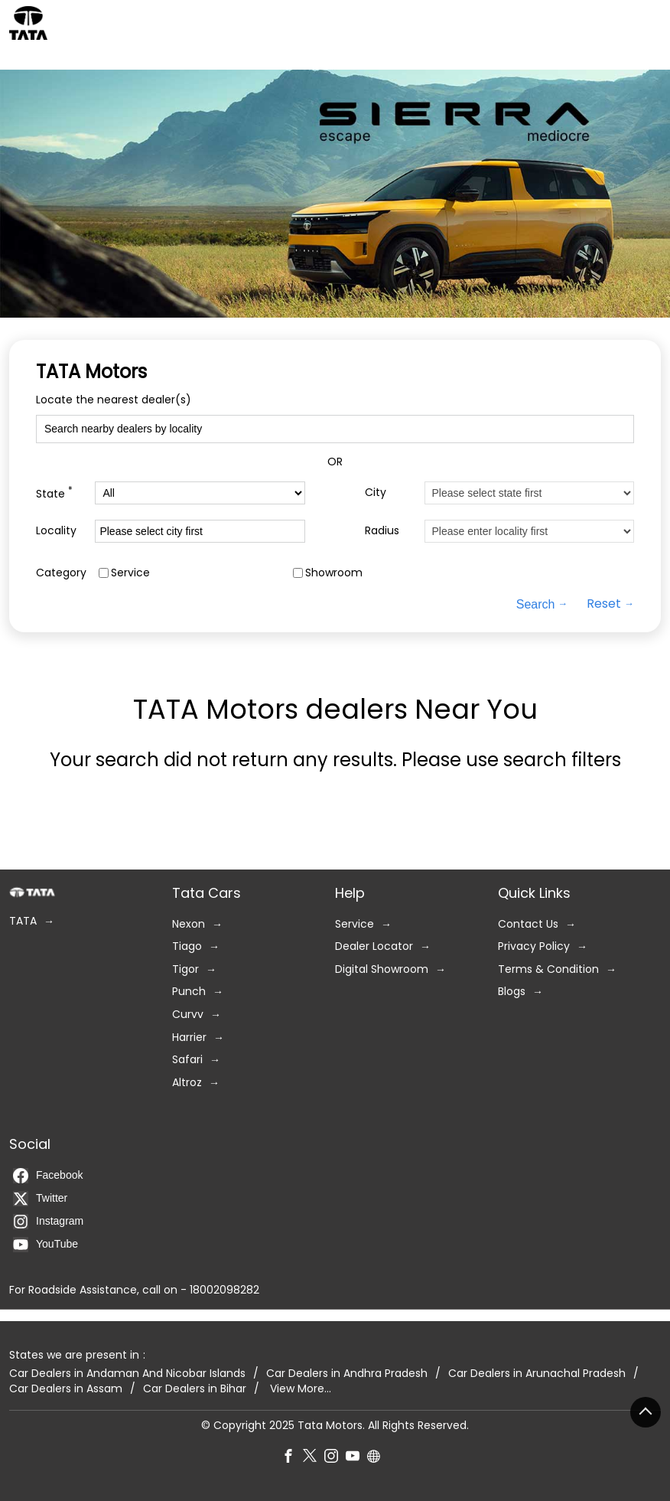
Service (130, 573)
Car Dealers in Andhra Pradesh (347, 1373)
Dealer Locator (374, 946)
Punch (189, 991)
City (375, 492)
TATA (23, 921)
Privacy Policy (534, 946)
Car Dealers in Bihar (194, 1389)
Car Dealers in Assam (65, 1389)
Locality (56, 531)
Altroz (187, 1082)
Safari (187, 1059)
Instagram (48, 1221)
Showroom (334, 573)
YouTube (45, 1244)
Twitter (40, 1198)
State (54, 493)
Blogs (511, 991)
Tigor (185, 969)
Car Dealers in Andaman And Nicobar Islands (127, 1373)
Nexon (188, 924)
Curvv (187, 1014)
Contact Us (528, 924)
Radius (382, 531)
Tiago (187, 946)
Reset (604, 604)
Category (61, 573)
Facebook (48, 1175)
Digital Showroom (381, 969)
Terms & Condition (548, 969)
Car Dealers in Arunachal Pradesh (537, 1373)
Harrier (189, 1037)
